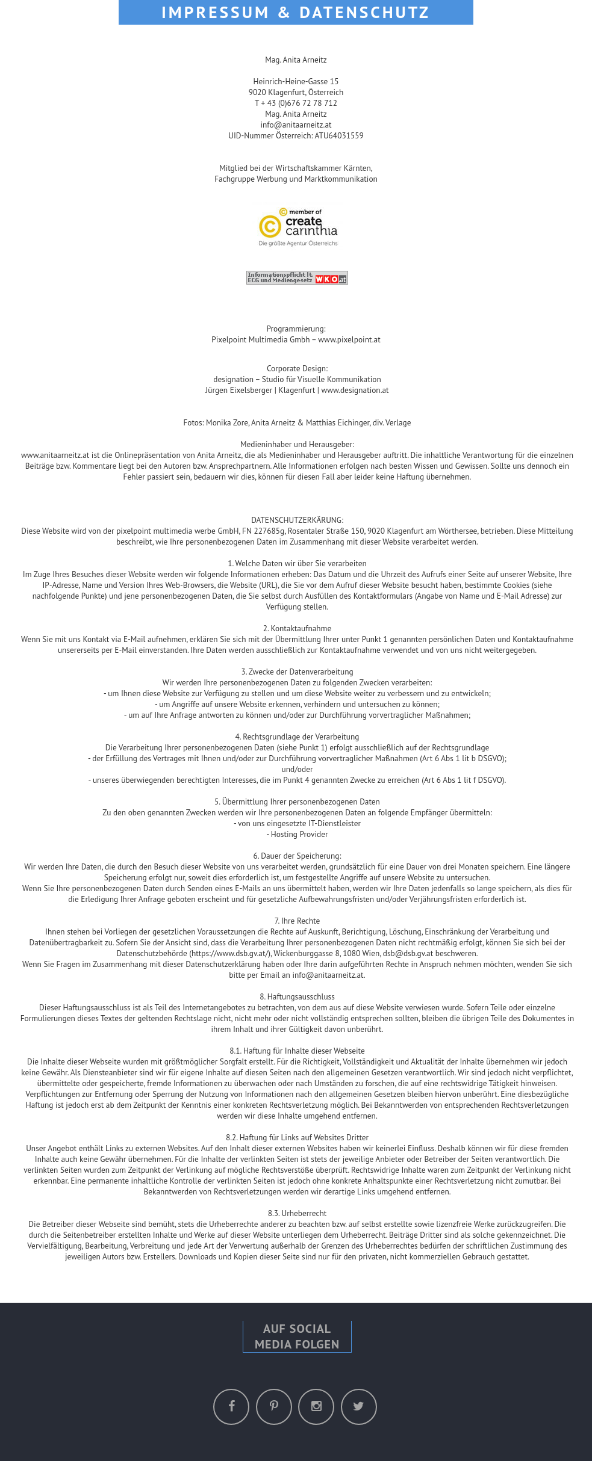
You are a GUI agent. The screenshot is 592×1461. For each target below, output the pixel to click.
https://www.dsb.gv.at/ (230, 953)
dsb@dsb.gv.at (408, 953)
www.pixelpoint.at (349, 339)
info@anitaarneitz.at (295, 124)
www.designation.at (355, 390)
